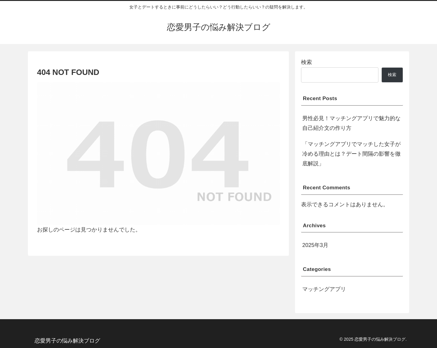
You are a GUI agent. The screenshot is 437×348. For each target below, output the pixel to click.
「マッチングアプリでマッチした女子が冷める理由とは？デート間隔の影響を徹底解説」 (351, 154)
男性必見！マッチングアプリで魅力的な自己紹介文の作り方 (351, 123)
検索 (306, 62)
